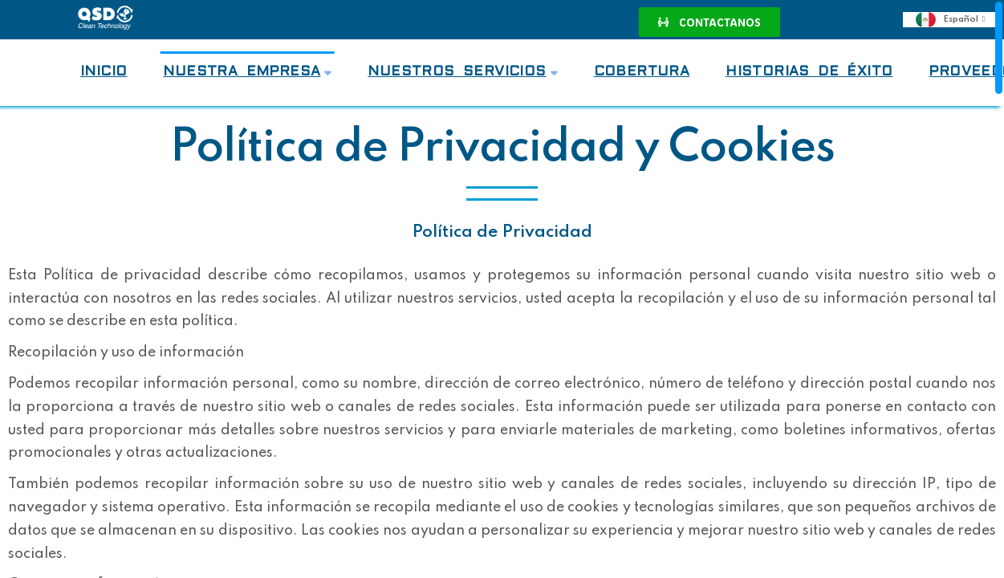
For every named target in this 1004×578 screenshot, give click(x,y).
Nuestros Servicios (462, 72)
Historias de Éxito (809, 72)
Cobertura (642, 72)
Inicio (103, 72)
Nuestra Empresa (247, 72)
